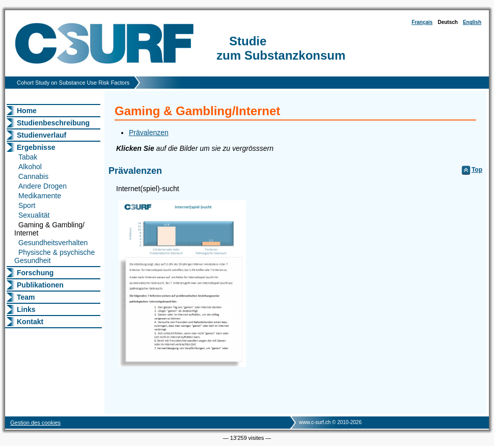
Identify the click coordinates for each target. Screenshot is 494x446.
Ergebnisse (36, 147)
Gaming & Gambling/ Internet (49, 229)
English (472, 22)
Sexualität (33, 215)
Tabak (27, 157)
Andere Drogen (42, 186)
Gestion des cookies (35, 422)
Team (26, 297)
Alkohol (30, 167)
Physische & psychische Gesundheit (54, 256)
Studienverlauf (41, 135)
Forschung (35, 273)
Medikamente (39, 196)
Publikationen (40, 285)
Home (27, 111)
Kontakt (30, 322)
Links (26, 309)
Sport (26, 205)
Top (477, 169)
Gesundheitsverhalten (53, 243)
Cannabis (33, 176)
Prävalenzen (149, 132)
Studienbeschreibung (53, 123)
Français (421, 22)
